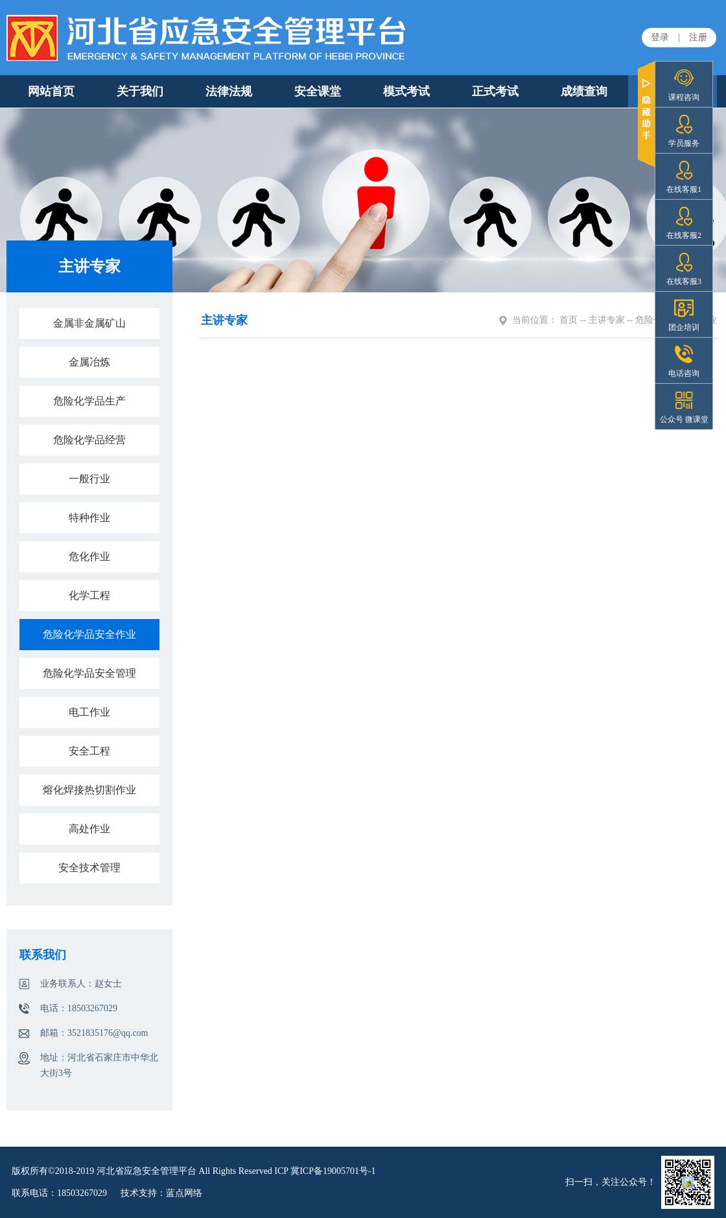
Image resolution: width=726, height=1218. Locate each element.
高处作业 (89, 828)
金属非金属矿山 (89, 323)
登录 (660, 37)
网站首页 (51, 91)
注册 (698, 37)
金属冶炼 (89, 362)
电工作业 (89, 712)
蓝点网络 (184, 1193)
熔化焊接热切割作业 (89, 789)
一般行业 (89, 478)
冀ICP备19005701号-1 (332, 1171)
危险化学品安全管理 (89, 673)
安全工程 (89, 750)
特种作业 (89, 517)
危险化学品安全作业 (89, 634)
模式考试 (406, 91)
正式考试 (495, 91)
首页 (568, 320)
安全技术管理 (89, 867)
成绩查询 (584, 91)
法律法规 (228, 91)
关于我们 (140, 91)
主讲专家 (607, 320)
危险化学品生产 (89, 400)
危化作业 (89, 556)
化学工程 (89, 595)
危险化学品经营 (89, 439)
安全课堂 (317, 91)
